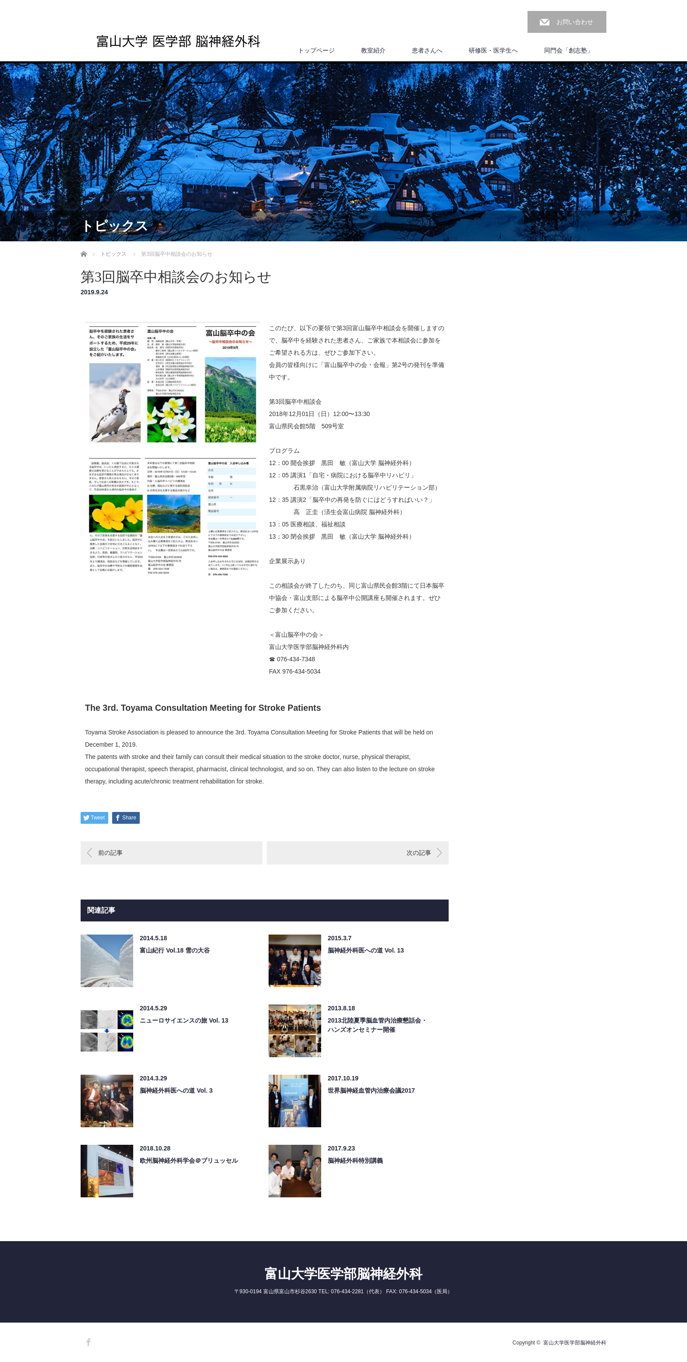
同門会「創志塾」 (568, 50)
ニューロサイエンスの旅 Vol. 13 (184, 1020)
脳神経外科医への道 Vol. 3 (176, 1090)
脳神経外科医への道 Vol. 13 (366, 950)
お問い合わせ (574, 21)
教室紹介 (373, 50)
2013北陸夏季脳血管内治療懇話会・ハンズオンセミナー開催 (377, 1025)
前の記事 (110, 852)
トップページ (316, 50)
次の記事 (419, 852)
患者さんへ (427, 50)
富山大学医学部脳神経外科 (343, 1274)
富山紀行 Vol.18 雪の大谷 (175, 950)
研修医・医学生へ (493, 50)
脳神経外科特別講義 (355, 1160)
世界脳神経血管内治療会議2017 (371, 1090)
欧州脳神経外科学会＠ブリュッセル (189, 1160)
